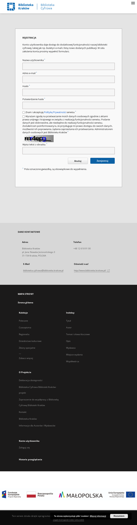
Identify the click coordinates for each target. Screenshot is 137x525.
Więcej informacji (98, 516)
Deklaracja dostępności (31, 380)
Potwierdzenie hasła (33, 99)
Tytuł (68, 320)
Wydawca (71, 347)
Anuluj (77, 160)
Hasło (26, 86)
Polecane (23, 320)
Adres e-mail (29, 73)
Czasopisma (25, 327)
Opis (68, 341)
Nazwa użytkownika (33, 60)
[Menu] (133, 3)
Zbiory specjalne (27, 347)
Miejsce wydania (74, 354)
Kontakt (23, 412)
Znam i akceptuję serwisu (50, 112)
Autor (69, 327)
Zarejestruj (102, 160)
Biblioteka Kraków (28, 418)
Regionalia (24, 334)
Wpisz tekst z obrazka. (34, 144)
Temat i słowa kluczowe (78, 334)
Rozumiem (119, 516)
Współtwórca (72, 361)
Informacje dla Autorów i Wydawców (37, 425)
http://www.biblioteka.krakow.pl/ (92, 270)
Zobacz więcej (26, 358)
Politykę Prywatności (55, 112)
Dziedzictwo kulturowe (30, 341)
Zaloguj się (24, 447)
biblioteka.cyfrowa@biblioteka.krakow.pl (43, 270)
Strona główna (25, 302)
